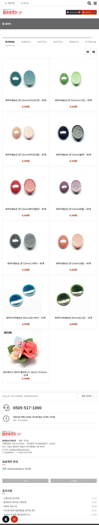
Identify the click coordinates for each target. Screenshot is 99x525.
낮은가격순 (42, 41)
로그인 (24, 3)
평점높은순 (74, 41)
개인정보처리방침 (31, 396)
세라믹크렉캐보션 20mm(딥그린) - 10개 (73, 317)
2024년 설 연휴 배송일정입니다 (17, 514)
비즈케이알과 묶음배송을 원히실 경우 (19, 510)
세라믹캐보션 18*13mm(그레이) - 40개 (25, 263)
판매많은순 (26, 41)
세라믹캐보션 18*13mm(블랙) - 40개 (73, 154)
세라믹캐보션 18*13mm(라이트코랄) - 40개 (25, 154)
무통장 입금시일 (10, 506)
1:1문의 (73, 480)
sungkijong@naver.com (19, 449)
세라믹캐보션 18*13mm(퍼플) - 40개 (73, 208)
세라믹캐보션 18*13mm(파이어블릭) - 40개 (25, 208)
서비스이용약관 (16, 396)
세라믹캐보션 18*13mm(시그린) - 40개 (73, 100)
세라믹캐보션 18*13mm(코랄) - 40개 (73, 263)
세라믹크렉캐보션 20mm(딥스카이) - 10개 (25, 317)
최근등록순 (10, 41)
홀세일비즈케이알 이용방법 (15, 502)
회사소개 (5, 396)
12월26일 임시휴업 (12, 498)
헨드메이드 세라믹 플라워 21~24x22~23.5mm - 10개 (25, 374)
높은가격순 (58, 41)
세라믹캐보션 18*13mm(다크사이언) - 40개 (25, 100)
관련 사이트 (88, 396)
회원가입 (10, 3)
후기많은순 (90, 41)
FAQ (25, 480)
